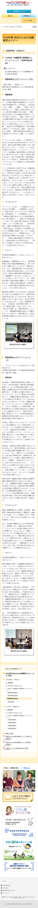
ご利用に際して (6, 888)
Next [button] (33, 782)
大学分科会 (11, 701)
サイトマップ (6, 893)
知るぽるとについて (19, 11)
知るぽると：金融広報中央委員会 (19, 7)
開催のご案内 (9, 733)
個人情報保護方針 (7, 885)
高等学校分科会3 (12, 698)
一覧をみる (26, 768)
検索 (35, 26)
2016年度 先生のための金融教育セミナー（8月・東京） (20, 674)
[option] (8, 781)
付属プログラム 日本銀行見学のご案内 (17, 748)
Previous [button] (4, 782)
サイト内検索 (5, 26)
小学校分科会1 (12, 719)
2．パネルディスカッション (14, 685)
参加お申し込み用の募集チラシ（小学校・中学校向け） (19, 737)
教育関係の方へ (28, 16)
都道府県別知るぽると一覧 (9, 890)
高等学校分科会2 (13, 695)
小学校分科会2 (12, 722)
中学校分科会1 (12, 725)
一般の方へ (10, 16)
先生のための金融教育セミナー (13, 668)
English (5, 881)
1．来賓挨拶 (9, 682)
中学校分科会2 (12, 728)
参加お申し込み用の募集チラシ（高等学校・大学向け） (19, 743)
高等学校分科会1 (13, 692)
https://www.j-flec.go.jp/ (14, 3)
